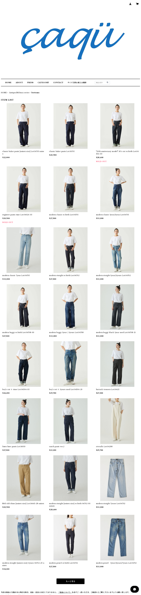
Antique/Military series (19, 93)
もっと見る (70, 581)
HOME (8, 82)
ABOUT (19, 82)
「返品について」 (65, 592)
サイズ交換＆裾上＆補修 (77, 82)
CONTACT (58, 82)
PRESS (30, 82)
